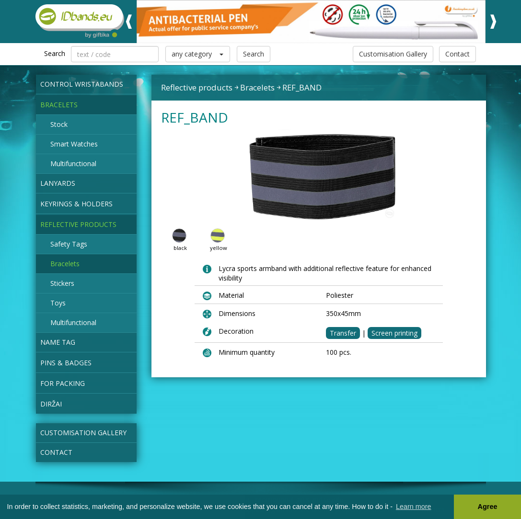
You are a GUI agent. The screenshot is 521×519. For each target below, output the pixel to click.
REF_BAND (302, 87)
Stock (59, 124)
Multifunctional (73, 163)
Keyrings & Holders (76, 203)
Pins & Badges (66, 362)
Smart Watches (74, 143)
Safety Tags (68, 243)
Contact (457, 53)
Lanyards (57, 183)
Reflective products (78, 224)
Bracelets (59, 104)
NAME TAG (57, 342)
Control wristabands (81, 84)
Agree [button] (488, 506)
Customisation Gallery (393, 53)
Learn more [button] (413, 506)
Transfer (343, 333)
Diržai (51, 403)
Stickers (62, 283)
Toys (58, 302)
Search (253, 53)
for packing (62, 383)
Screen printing (394, 333)
